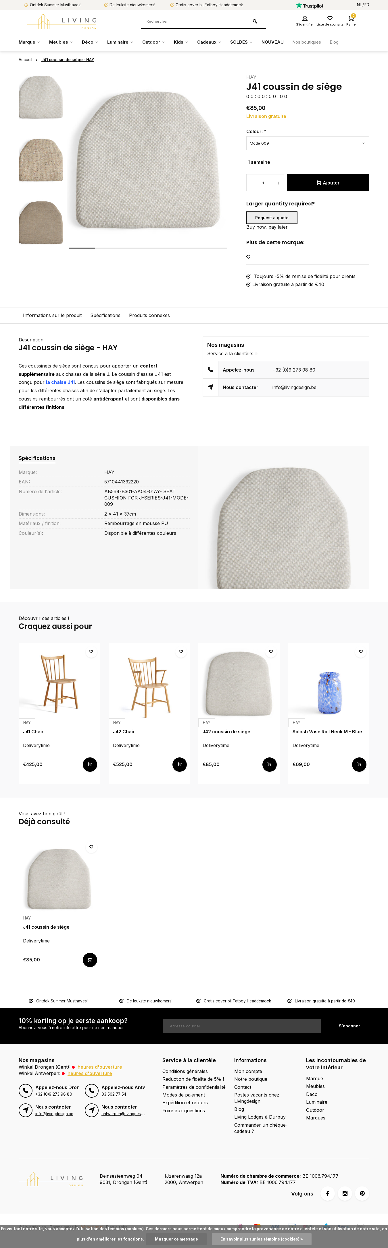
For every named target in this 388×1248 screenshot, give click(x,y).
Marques (315, 1118)
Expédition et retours (185, 1102)
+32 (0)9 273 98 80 (293, 370)
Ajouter (328, 183)
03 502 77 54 (113, 1094)
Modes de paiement (183, 1095)
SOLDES (249, 42)
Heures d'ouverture (100, 1067)
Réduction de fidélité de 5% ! (193, 1079)
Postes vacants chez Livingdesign (256, 1098)
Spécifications (105, 315)
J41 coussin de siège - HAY (67, 59)
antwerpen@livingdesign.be (126, 1113)
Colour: (256, 131)
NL (359, 5)
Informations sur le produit (52, 315)
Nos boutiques (317, 42)
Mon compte (248, 1071)
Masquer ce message (176, 1239)
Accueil (29, 59)
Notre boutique (250, 1079)
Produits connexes (149, 315)
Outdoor (158, 42)
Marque (30, 42)
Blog (346, 42)
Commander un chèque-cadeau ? (261, 1128)
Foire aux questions (183, 1110)
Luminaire (124, 42)
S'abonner (349, 1025)
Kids (187, 42)
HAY (251, 77)
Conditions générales (185, 1071)
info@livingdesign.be (294, 387)
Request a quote (272, 217)
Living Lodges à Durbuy (260, 1117)
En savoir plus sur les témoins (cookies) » (261, 1239)
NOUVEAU (281, 42)
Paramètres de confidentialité (194, 1087)
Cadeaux (216, 42)
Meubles (62, 42)
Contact (242, 1087)
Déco (92, 42)
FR (366, 5)
